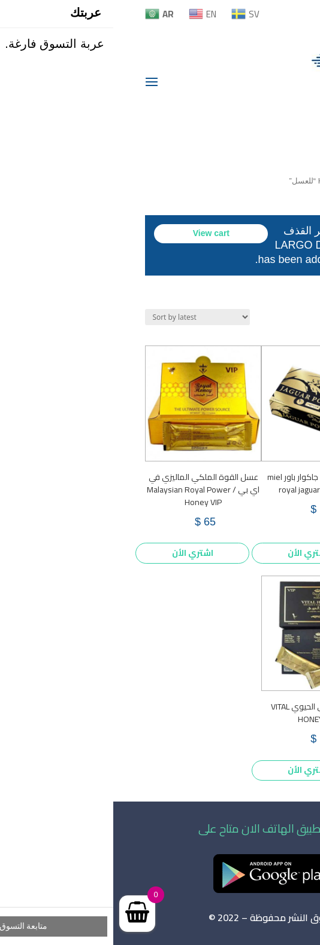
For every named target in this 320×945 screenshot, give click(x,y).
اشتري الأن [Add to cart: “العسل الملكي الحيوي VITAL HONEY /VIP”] (195, 770)
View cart (98, 233)
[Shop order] (84, 317)
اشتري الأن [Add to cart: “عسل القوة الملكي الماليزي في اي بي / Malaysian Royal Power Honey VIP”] (79, 553)
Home (215, 180)
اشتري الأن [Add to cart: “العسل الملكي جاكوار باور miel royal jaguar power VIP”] (195, 553)
